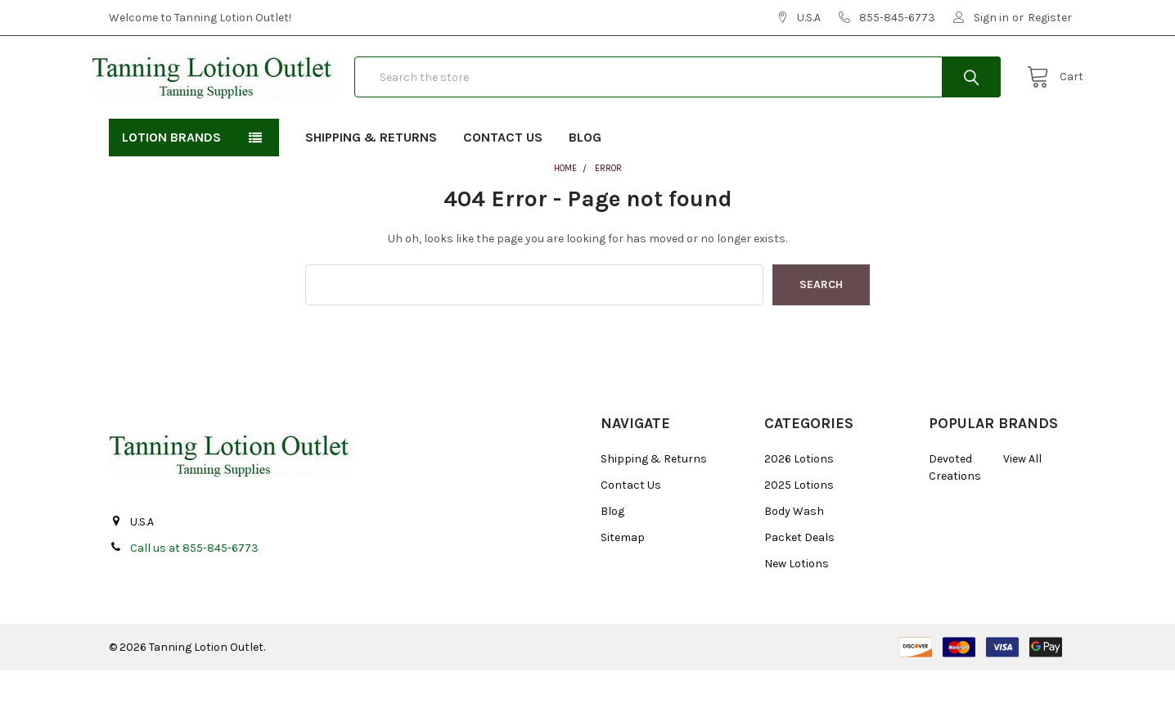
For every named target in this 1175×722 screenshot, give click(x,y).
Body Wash (794, 563)
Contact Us (502, 188)
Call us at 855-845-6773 (194, 600)
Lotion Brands (171, 188)
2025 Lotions (799, 537)
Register (1050, 18)
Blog (585, 188)
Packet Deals (799, 589)
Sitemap (623, 589)
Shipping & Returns (371, 188)
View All (1022, 510)
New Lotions (796, 615)
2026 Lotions (799, 510)
